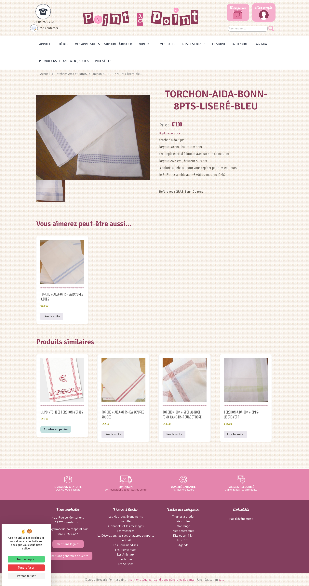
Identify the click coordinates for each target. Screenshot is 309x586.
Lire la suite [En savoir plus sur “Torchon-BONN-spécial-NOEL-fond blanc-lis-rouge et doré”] (174, 434)
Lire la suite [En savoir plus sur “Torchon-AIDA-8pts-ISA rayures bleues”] (52, 316)
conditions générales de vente (128, 489)
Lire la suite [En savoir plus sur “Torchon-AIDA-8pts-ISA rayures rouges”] (113, 434)
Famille (126, 521)
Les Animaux (125, 555)
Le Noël (126, 540)
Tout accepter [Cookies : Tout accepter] (26, 559)
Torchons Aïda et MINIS (71, 74)
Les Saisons (125, 564)
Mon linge (146, 44)
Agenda (261, 44)
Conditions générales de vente (68, 556)
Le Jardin (126, 559)
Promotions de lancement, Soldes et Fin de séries (75, 61)
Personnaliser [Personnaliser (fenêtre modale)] (26, 576)
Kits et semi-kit (183, 536)
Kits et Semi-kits (194, 44)
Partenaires (240, 44)
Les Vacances (125, 531)
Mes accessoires (183, 531)
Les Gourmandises (125, 545)
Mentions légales (68, 544)
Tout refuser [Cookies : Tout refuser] (26, 568)
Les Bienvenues (125, 550)
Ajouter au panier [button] (56, 429)
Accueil (45, 44)
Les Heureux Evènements (125, 517)
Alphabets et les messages (126, 526)
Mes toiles (167, 44)
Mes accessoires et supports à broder (103, 44)
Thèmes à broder (183, 517)
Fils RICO (218, 44)
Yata (221, 580)
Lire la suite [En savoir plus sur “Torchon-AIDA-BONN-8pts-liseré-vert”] (235, 434)
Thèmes (62, 44)
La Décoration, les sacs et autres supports (125, 536)
